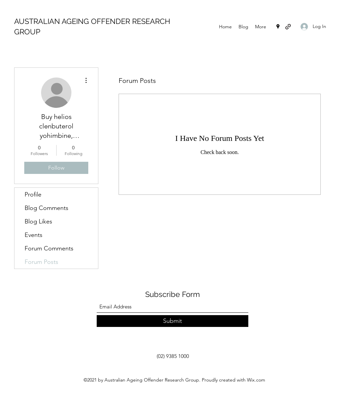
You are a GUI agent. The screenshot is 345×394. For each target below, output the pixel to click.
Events (33, 235)
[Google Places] (278, 26)
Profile (33, 194)
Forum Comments (49, 248)
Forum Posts (41, 262)
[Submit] (172, 321)
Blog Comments (46, 208)
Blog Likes (38, 221)
